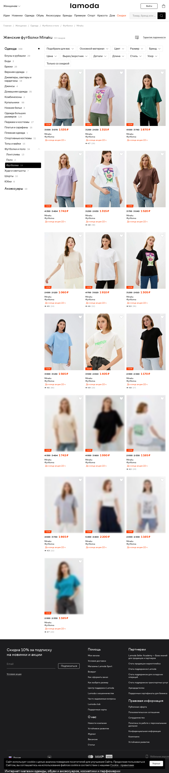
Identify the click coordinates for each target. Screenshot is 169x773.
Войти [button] (149, 6)
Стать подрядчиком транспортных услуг (148, 692)
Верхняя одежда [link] (14, 72)
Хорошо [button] (156, 763)
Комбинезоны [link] (13, 97)
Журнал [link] (92, 743)
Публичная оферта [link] (137, 716)
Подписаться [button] (69, 675)
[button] (162, 15)
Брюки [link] (9, 66)
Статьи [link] (91, 754)
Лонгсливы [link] (13, 154)
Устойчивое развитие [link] (98, 738)
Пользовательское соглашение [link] (144, 721)
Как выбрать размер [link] (98, 692)
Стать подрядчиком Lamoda (142, 678)
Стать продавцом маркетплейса (144, 673)
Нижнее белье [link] (13, 108)
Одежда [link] (34, 25)
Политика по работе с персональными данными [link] (147, 734)
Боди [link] (8, 61)
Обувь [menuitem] (40, 15)
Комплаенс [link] (134, 746)
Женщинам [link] (21, 25)
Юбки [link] (8, 181)
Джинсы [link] (10, 86)
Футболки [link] (68, 25)
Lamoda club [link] (94, 713)
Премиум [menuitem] (80, 15)
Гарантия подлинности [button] (154, 37)
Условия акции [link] (14, 683)
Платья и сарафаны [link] (16, 127)
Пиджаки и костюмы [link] (17, 122)
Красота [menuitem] (102, 15)
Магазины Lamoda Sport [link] (100, 675)
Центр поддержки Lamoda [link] (101, 697)
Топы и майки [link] (13, 143)
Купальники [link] (12, 102)
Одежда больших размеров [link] (15, 115)
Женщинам (12, 6)
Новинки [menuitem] (17, 15)
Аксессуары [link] (14, 189)
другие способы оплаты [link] (110, 771)
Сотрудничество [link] (136, 727)
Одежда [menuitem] (29, 15)
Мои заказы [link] (94, 665)
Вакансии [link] (93, 748)
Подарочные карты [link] (97, 719)
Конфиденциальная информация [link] (144, 740)
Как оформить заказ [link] (98, 686)
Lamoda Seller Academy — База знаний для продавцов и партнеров (147, 666)
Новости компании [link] (97, 732)
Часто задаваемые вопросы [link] (102, 708)
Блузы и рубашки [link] (15, 55)
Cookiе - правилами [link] (122, 765)
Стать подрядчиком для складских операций (145, 685)
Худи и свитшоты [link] (15, 170)
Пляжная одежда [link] (15, 133)
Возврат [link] (92, 681)
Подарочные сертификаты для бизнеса (147, 702)
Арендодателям (136, 697)
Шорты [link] (9, 176)
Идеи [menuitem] (6, 15)
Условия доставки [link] (97, 670)
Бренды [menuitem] (67, 15)
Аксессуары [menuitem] (53, 15)
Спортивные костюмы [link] (18, 138)
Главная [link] (7, 25)
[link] (84, 5)
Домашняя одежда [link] (16, 91)
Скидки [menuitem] (121, 15)
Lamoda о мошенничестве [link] (101, 702)
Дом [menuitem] (112, 15)
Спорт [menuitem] (91, 15)
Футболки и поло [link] (50, 25)
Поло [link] (9, 160)
